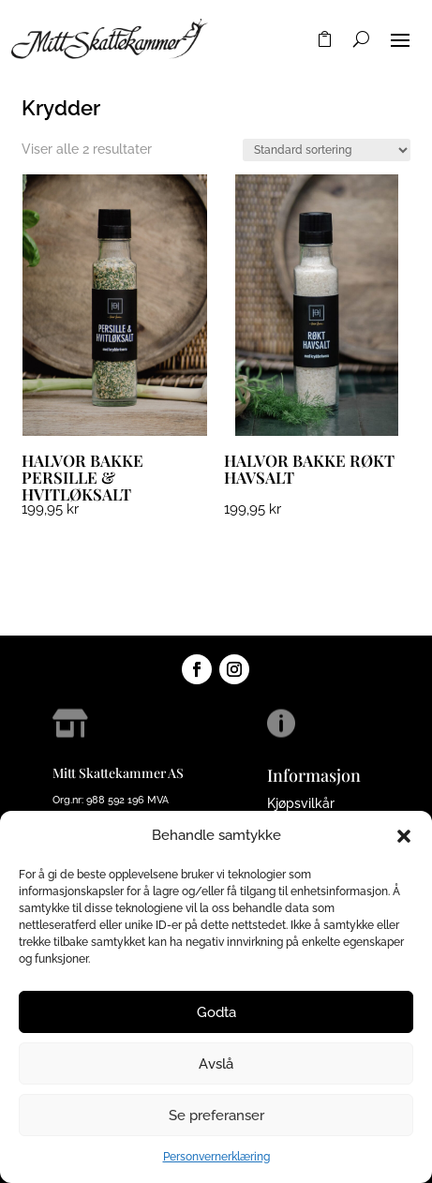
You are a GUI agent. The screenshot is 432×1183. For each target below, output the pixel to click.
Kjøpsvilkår (301, 803)
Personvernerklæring (216, 1156)
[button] (404, 836)
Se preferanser (216, 1115)
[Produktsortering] (326, 150)
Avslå (216, 1064)
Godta (216, 1012)
